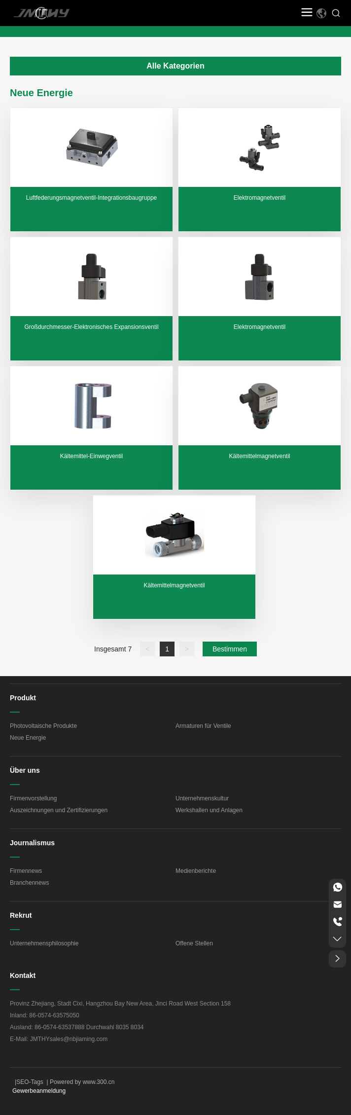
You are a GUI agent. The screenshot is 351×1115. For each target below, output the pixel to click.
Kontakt (22, 975)
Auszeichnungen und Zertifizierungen (58, 810)
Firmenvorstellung (33, 798)
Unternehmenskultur (202, 798)
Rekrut (21, 915)
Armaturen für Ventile (203, 725)
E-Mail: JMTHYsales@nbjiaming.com (58, 1039)
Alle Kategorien (175, 66)
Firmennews (26, 870)
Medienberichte (196, 870)
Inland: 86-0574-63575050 (44, 1015)
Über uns (25, 770)
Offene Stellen (194, 943)
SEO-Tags (29, 1082)
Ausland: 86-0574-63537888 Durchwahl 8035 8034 (77, 1027)
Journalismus (32, 843)
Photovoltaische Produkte (43, 725)
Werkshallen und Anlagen (209, 810)
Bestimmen (229, 649)
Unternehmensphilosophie (44, 943)
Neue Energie (28, 737)
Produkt (23, 698)
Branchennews (29, 882)
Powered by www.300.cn (82, 1082)
